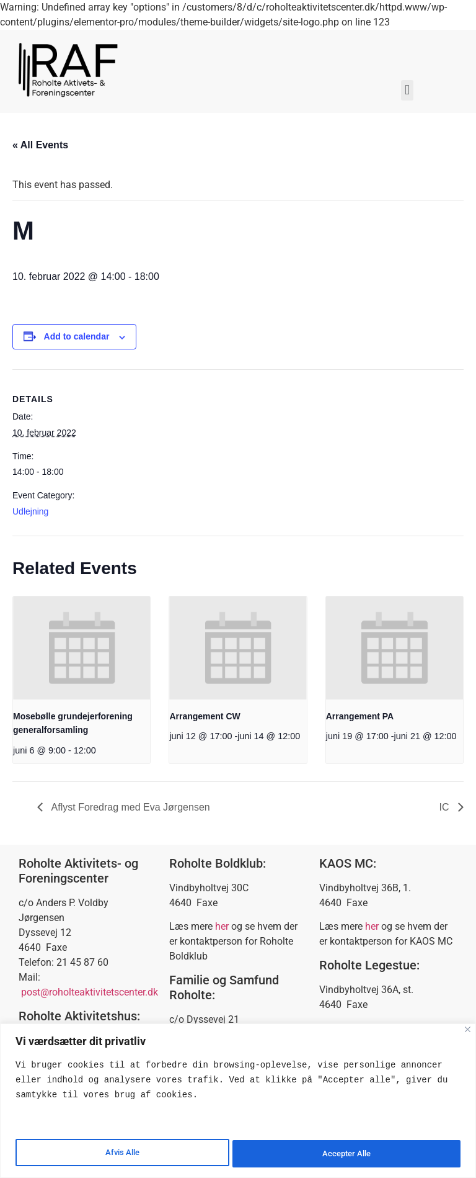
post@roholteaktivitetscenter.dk (89, 992)
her (222, 926)
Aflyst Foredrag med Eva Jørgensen (129, 807)
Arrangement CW (204, 716)
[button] (407, 90)
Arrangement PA (360, 716)
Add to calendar (77, 336)
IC (445, 807)
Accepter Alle (346, 1154)
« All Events (40, 145)
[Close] (467, 1030)
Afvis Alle (121, 1154)
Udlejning (30, 511)
